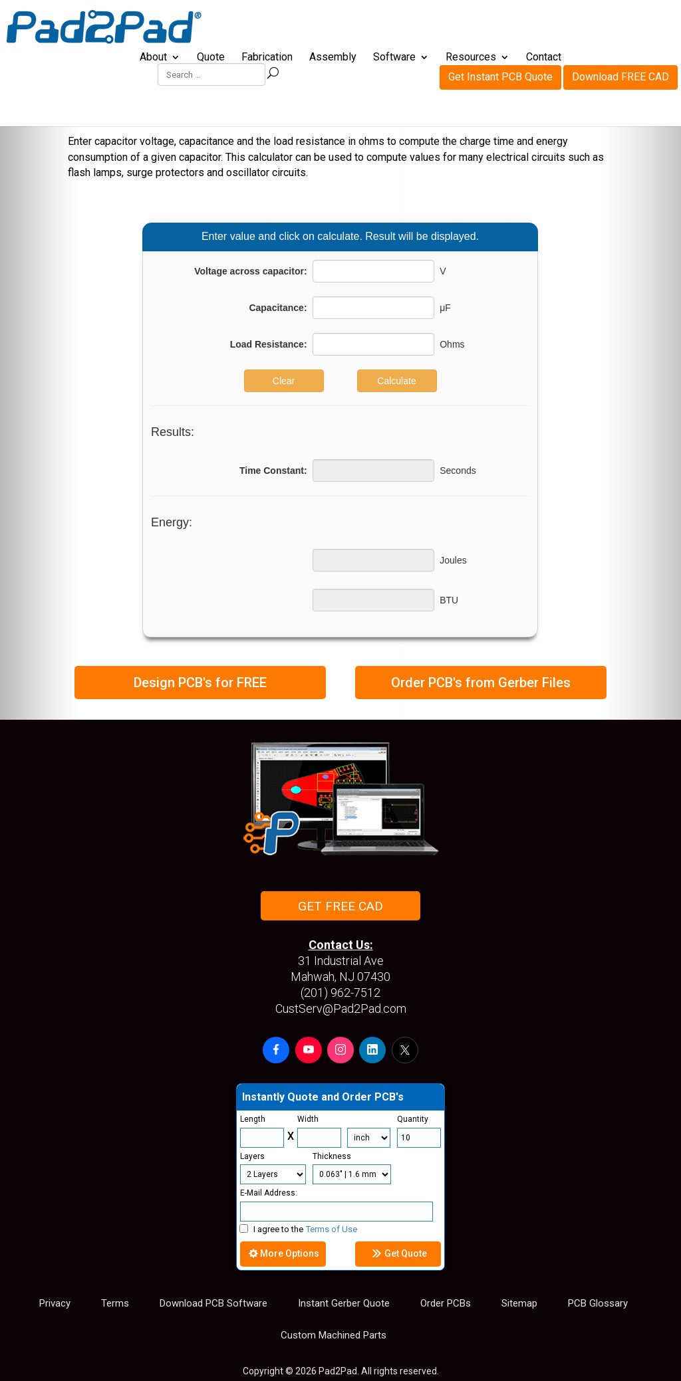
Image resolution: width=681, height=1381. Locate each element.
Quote (211, 58)
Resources (471, 58)
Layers (252, 1156)
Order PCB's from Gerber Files (481, 682)
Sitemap (519, 1303)
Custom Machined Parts (333, 1335)
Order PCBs (445, 1303)
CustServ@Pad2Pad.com (340, 1008)
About (153, 58)
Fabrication (267, 58)
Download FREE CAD (620, 23)
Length (252, 1119)
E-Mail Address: (268, 1193)
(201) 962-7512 (340, 993)
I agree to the (298, 1229)
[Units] (368, 1138)
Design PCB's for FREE (200, 682)
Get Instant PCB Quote (500, 23)
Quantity (412, 1119)
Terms (115, 1303)
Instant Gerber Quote (344, 1303)
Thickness (332, 1156)
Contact (543, 58)
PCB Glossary (598, 1303)
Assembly (332, 58)
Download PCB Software (213, 1303)
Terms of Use (331, 1229)
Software (394, 58)
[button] (276, 1050)
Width (308, 1119)
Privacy (54, 1303)
